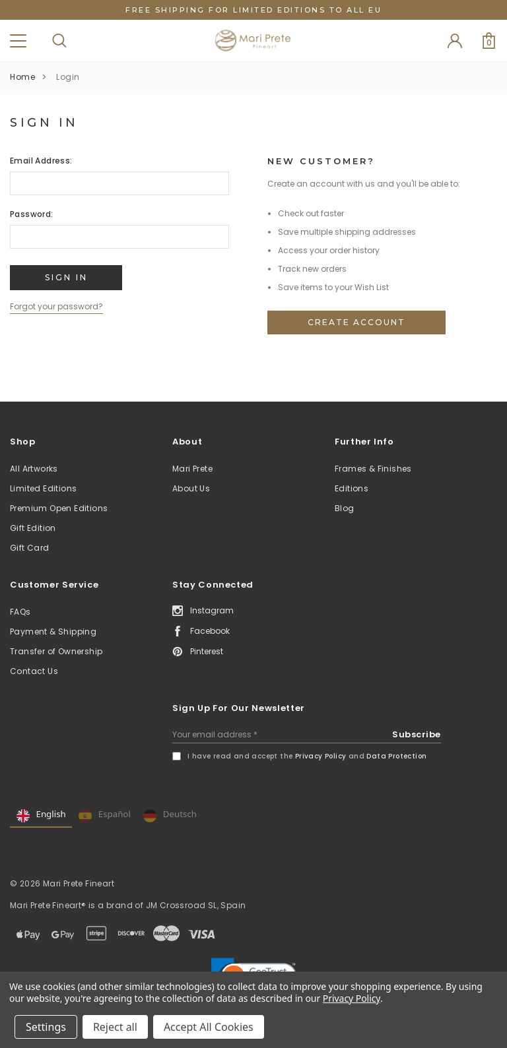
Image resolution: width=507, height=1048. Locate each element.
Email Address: (41, 160)
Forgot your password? (56, 306)
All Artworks (34, 468)
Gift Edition (33, 528)
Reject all (115, 1027)
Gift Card (30, 547)
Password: (31, 214)
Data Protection (396, 756)
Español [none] (105, 816)
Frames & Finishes (373, 468)
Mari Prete (192, 468)
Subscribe (416, 734)
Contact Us (34, 671)
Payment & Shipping (53, 631)
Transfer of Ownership (56, 651)
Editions (351, 488)
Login (68, 76)
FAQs (20, 611)
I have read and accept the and (306, 756)
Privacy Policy (321, 756)
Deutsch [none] (170, 816)
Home (22, 76)
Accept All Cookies (209, 1027)
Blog (345, 508)
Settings (46, 1027)
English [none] (41, 816)
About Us (191, 488)
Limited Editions (43, 488)
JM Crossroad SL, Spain (196, 905)
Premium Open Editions (59, 508)
